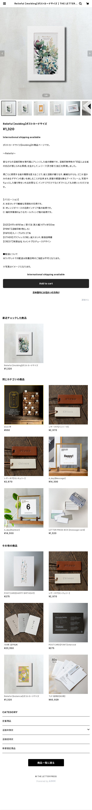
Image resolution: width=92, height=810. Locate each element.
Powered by (46, 781)
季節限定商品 (9, 748)
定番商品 (6, 721)
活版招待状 (7, 739)
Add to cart (46, 283)
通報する (85, 300)
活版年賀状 (7, 730)
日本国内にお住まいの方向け (46, 292)
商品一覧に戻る (46, 762)
